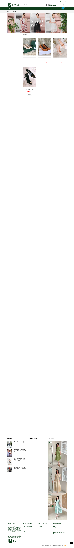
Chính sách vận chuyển (28, 529)
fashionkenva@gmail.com (60, 532)
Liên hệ (15, 349)
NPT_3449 (16, 388)
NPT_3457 (16, 380)
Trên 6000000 (12, 56)
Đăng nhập (61, 1)
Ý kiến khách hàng (27, 531)
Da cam (16, 63)
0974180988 (52, 5)
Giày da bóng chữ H (29, 89)
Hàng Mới (10, 68)
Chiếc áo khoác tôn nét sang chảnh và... (22, 467)
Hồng (17, 63)
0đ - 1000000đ (12, 46)
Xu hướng (9, 438)
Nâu (14, 63)
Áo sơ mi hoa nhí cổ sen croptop (16, 72)
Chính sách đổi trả (27, 528)
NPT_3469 (16, 363)
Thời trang (40, 526)
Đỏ (10, 63)
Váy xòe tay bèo (17, 293)
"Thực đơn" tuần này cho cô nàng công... (22, 441)
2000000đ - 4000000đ (14, 51)
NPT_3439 (16, 404)
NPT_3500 (16, 347)
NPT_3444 (16, 396)
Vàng (9, 63)
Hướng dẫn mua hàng (28, 526)
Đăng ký (65, 1)
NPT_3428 (16, 421)
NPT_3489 (16, 355)
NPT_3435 (16, 412)
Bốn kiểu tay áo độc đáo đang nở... (21, 449)
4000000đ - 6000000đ (14, 53)
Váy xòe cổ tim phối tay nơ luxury (16, 341)
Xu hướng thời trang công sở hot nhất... (22, 458)
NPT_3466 (16, 372)
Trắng (12, 63)
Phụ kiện (40, 528)
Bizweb (64, 545)
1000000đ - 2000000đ (14, 49)
